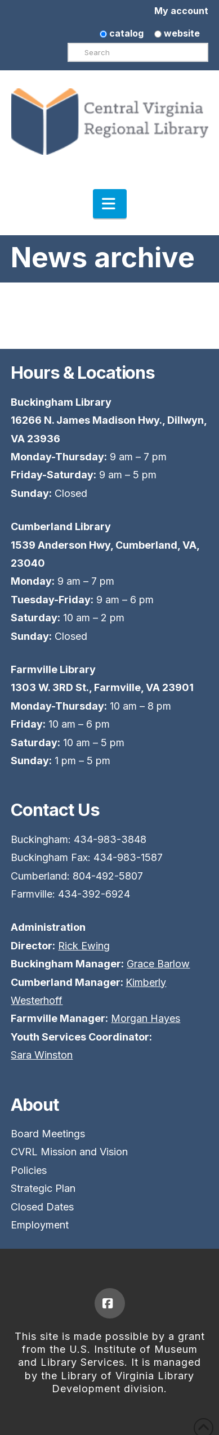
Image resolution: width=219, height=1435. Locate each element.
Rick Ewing (84, 946)
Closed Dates (42, 1207)
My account (181, 10)
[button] (110, 203)
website (177, 33)
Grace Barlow (158, 964)
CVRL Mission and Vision (69, 1152)
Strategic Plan (43, 1188)
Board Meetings (48, 1134)
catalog (122, 33)
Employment (40, 1225)
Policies (29, 1170)
